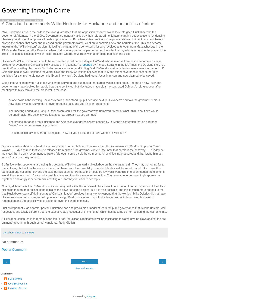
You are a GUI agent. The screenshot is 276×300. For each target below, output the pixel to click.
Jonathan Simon (17, 288)
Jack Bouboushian (18, 283)
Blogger (91, 296)
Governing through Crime (36, 10)
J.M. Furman (15, 278)
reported (87, 64)
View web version (84, 268)
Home (84, 261)
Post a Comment (14, 249)
